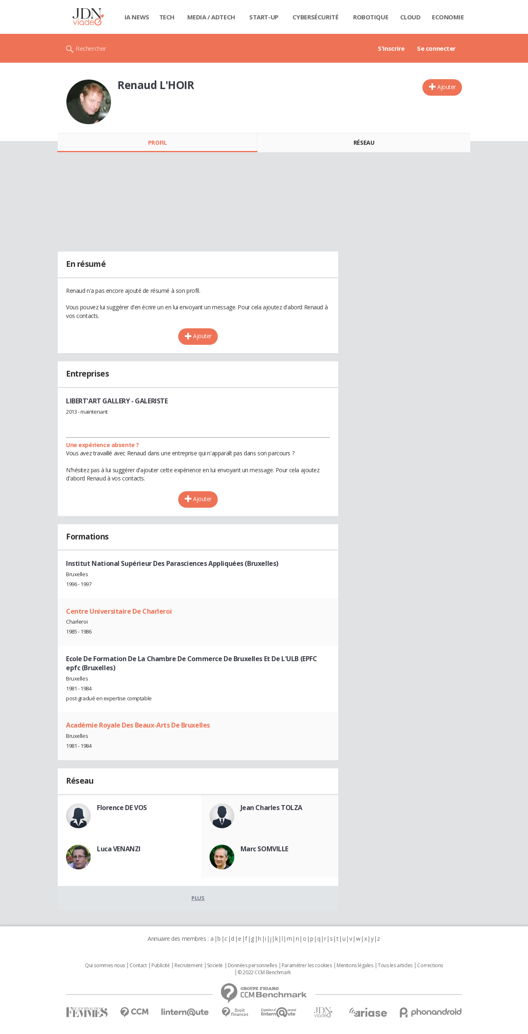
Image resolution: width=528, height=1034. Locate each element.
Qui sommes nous (105, 965)
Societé (215, 965)
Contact (138, 965)
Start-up (263, 17)
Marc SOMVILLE (264, 848)
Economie (448, 17)
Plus (197, 898)
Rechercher (90, 48)
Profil (157, 142)
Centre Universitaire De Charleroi (119, 611)
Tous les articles (395, 965)
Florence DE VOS (122, 807)
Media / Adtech (211, 17)
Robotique (370, 17)
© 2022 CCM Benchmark (264, 972)
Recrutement (188, 965)
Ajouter (446, 87)
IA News (137, 17)
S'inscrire (391, 48)
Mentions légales (355, 965)
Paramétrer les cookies (307, 965)
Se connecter (436, 48)
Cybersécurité (315, 17)
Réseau (364, 142)
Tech (166, 17)
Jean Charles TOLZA (271, 807)
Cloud (410, 17)
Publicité (160, 965)
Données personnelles (252, 965)
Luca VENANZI (119, 848)
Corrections (430, 965)
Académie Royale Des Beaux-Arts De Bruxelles (138, 725)
